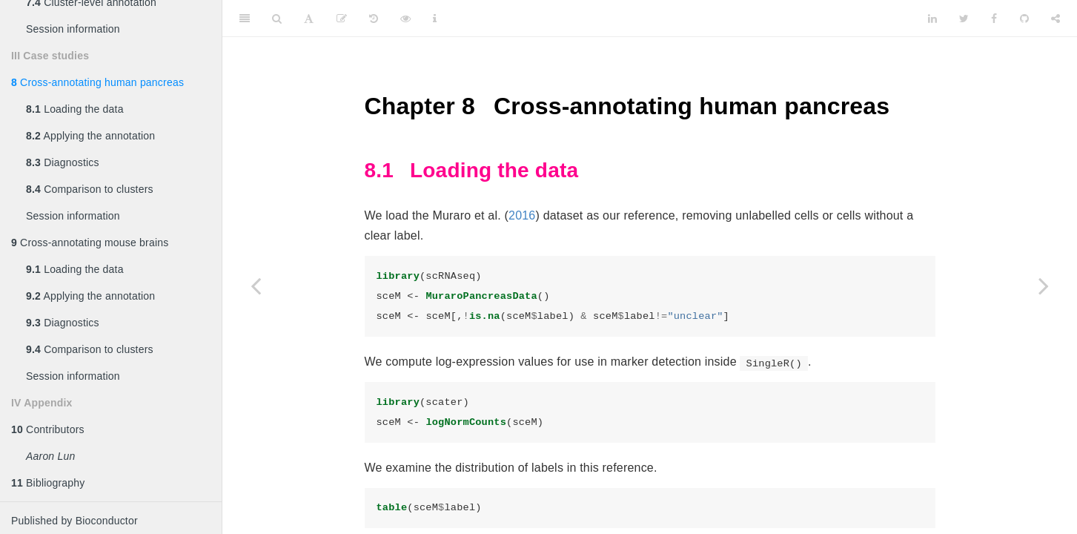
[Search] (277, 18)
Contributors (47, 429)
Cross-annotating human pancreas (97, 82)
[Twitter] (964, 18)
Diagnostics (62, 162)
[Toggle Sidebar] (244, 18)
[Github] (1024, 18)
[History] (373, 18)
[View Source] (405, 18)
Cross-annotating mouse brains (89, 242)
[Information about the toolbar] (435, 18)
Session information (73, 29)
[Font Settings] (309, 18)
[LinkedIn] (932, 18)
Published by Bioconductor (74, 521)
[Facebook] (994, 18)
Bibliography (48, 483)
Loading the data (75, 109)
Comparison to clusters (89, 189)
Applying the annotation (90, 136)
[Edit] (341, 18)
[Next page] (1043, 285)
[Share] (1055, 18)
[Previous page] (255, 285)
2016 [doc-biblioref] (521, 215)
